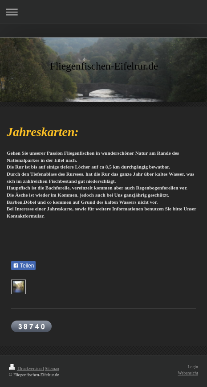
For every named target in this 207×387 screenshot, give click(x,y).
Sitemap (52, 368)
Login (193, 366)
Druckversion (26, 368)
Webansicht (188, 373)
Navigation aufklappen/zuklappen (103, 11)
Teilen (23, 266)
